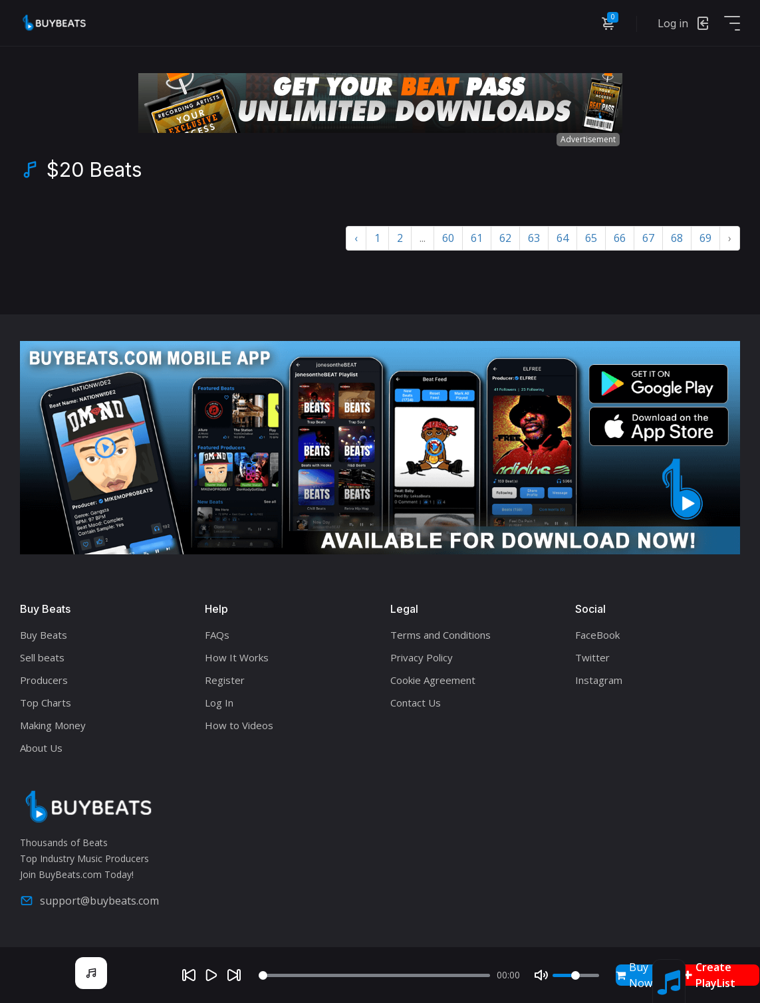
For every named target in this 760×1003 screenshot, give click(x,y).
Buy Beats (43, 634)
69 (705, 238)
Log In (219, 702)
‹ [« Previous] (356, 238)
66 (620, 238)
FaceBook (597, 634)
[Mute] (541, 975)
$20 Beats (94, 169)
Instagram (598, 680)
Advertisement (588, 139)
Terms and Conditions (440, 634)
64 (563, 238)
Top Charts (45, 702)
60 (448, 238)
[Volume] (576, 975)
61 (477, 238)
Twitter (592, 657)
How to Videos (239, 725)
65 (591, 238)
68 (677, 238)
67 (648, 238)
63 (534, 238)
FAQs (217, 634)
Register (225, 680)
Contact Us (415, 702)
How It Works (237, 657)
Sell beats (42, 657)
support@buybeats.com (89, 900)
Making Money (53, 725)
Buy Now (634, 975)
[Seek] (374, 975)
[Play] (211, 975)
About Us (41, 747)
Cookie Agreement (432, 680)
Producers (44, 680)
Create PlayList (709, 975)
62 (505, 238)
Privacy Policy (421, 657)
